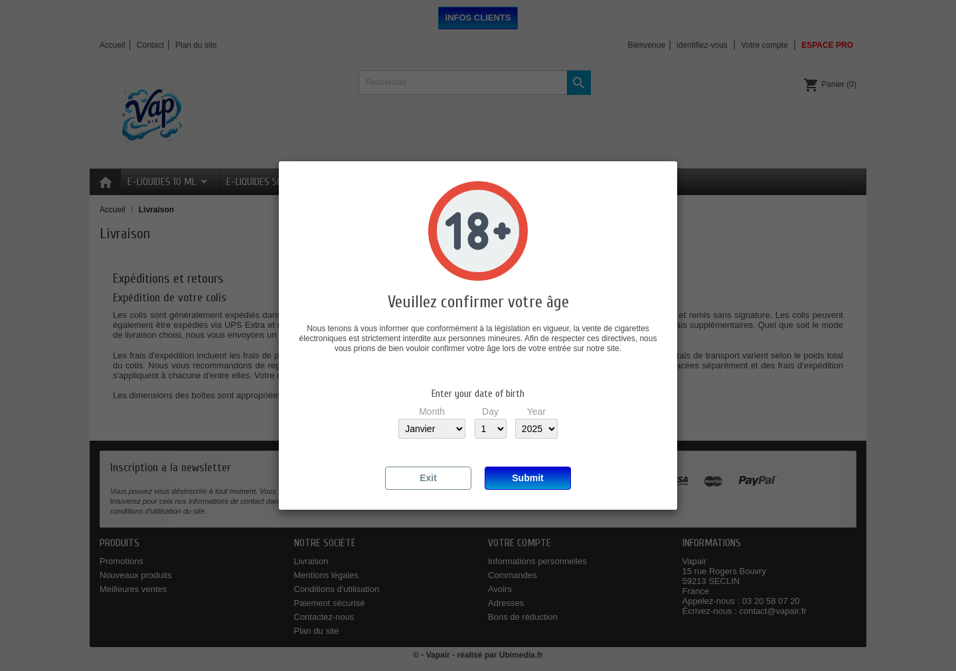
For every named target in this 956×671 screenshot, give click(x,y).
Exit (428, 478)
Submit (527, 478)
